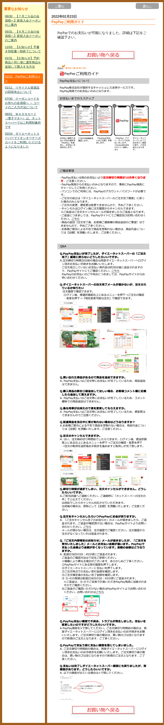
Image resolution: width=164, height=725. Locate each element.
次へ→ (147, 6)
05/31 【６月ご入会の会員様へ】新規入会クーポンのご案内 (23, 36)
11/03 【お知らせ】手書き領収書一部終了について (23, 49)
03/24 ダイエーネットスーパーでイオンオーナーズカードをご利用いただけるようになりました (23, 140)
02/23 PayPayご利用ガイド (23, 78)
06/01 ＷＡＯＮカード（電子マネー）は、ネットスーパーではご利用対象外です (23, 120)
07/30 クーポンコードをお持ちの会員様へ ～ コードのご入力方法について (22, 103)
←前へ (59, 6)
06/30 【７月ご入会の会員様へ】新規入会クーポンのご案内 (23, 20)
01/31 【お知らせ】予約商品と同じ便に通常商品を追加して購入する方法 (23, 62)
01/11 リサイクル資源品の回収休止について (22, 90)
